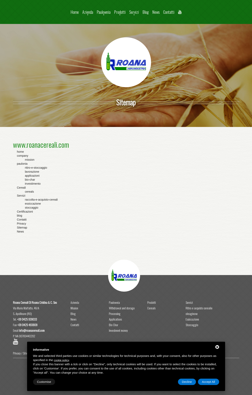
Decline (187, 381)
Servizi (134, 12)
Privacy (17, 353)
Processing (115, 313)
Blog (145, 12)
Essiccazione (192, 319)
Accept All (208, 381)
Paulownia (104, 12)
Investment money (118, 330)
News (156, 12)
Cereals (151, 308)
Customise (44, 381)
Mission (74, 308)
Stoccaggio (192, 325)
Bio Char (113, 325)
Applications (115, 319)
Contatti (168, 12)
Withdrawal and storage (122, 308)
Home (75, 12)
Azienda (87, 12)
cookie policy (61, 360)
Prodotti (120, 12)
